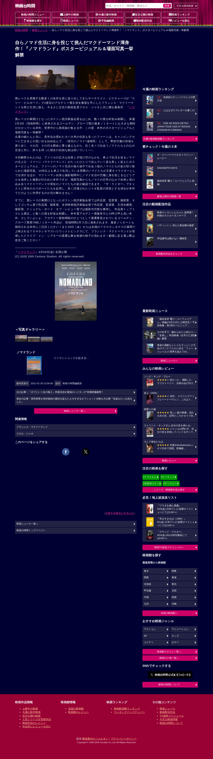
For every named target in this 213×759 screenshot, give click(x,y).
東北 (174, 584)
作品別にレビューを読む (36, 726)
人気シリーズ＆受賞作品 (36, 719)
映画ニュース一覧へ (75, 411)
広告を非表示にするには (119, 513)
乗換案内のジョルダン (95, 738)
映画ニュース (69, 20)
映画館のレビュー (78, 712)
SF (145, 636)
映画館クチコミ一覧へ (169, 651)
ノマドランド (27, 251)
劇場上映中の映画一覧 (169, 196)
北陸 (174, 590)
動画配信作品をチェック (169, 253)
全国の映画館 (76, 708)
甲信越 (147, 590)
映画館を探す (33, 20)
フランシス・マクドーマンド (32, 427)
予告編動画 (106, 20)
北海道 (147, 584)
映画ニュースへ (169, 360)
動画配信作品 (142, 20)
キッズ (175, 636)
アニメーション (180, 629)
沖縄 (174, 604)
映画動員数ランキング (127, 708)
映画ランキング (179, 14)
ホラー (175, 642)
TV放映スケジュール (172, 715)
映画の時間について (169, 684)
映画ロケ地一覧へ (169, 658)
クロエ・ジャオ (24, 433)
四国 (174, 597)
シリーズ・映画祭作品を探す (169, 489)
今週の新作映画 (106, 14)
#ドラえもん (150, 477)
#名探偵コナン (151, 483)
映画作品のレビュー (34, 723)
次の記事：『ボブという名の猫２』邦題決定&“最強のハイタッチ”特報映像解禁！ (60, 392)
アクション (150, 629)
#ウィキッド (167, 477)
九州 (146, 604)
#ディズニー (170, 483)
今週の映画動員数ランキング (158, 138)
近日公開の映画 (142, 14)
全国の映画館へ (169, 613)
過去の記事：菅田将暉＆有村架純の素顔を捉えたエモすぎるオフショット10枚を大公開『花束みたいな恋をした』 (74, 400)
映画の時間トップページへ (30, 530)
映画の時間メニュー (32, 14)
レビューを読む (179, 20)
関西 (146, 577)
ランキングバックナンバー (129, 712)
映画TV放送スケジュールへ (169, 547)
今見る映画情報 (169, 719)
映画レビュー (169, 460)
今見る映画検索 (185, 5)
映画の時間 (21, 30)
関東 (174, 571)
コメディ (149, 642)
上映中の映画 (69, 14)
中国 (146, 597)
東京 (146, 571)
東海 (174, 577)
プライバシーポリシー (124, 738)
